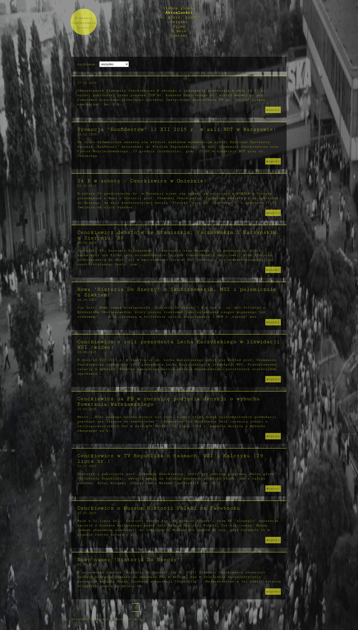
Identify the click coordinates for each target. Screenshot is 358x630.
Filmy (179, 26)
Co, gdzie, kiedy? (179, 17)
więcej (274, 110)
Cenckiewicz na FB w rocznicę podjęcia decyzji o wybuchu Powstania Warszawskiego (167, 401)
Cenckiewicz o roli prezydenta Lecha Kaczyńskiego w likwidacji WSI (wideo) (177, 344)
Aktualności (179, 12)
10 (221, 607)
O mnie (178, 31)
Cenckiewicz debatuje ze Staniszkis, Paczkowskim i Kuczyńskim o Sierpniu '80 (175, 235)
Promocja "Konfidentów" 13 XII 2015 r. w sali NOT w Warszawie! (175, 129)
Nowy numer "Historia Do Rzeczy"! (129, 560)
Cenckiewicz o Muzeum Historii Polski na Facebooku (157, 508)
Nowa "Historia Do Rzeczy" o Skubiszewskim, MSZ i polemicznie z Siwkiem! (175, 292)
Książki (179, 21)
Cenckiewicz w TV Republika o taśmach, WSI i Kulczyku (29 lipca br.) (169, 458)
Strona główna (179, 8)
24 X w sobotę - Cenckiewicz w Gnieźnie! (141, 181)
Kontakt (179, 35)
